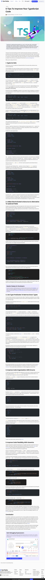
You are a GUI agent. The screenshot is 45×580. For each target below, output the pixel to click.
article (7, 511)
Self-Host (34, 1)
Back (7, 6)
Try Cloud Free (41, 1)
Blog (25, 572)
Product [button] (11, 1)
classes (34, 446)
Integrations (16, 573)
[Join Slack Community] (43, 577)
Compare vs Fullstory (36, 571)
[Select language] (28, 1)
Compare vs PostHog (36, 573)
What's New (16, 571)
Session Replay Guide (28, 573)
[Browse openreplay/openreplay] (41, 577)
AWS (20, 571)
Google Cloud (21, 573)
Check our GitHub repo (19, 290)
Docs (20, 1)
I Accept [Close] (31, 579)
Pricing (16, 1)
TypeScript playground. (30, 57)
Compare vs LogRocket (36, 572)
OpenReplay (34, 288)
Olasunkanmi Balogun (10, 14)
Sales (42, 571)
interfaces (7, 447)
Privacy (42, 573)
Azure (20, 572)
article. (22, 439)
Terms (42, 572)
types (20, 333)
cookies (19, 579)
